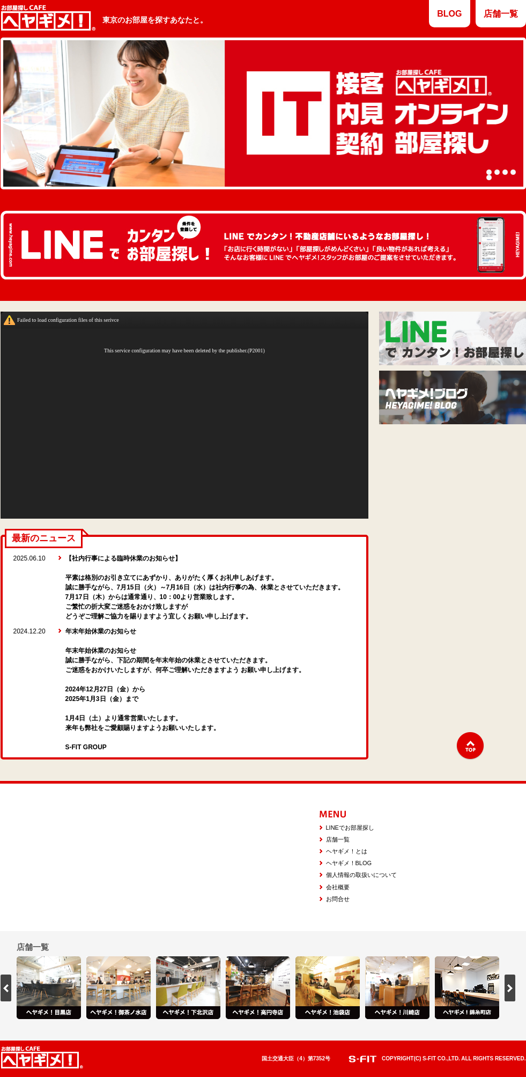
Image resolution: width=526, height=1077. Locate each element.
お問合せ (338, 899)
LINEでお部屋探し (350, 827)
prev (6, 988)
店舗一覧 (501, 13)
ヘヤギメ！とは (346, 851)
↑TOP (470, 746)
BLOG (449, 13)
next (510, 988)
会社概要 (338, 887)
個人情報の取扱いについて (361, 875)
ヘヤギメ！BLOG (349, 863)
